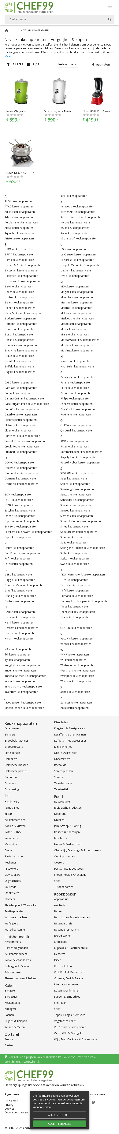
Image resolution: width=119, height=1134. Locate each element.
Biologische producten (68, 807)
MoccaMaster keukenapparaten (79, 340)
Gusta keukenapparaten (19, 601)
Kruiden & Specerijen (67, 832)
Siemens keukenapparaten (76, 516)
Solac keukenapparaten (74, 537)
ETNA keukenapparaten (19, 505)
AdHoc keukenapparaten (20, 212)
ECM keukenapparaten (18, 494)
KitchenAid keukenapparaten (77, 212)
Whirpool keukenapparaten (76, 681)
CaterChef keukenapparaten (22, 409)
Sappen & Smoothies (67, 996)
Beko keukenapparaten (19, 286)
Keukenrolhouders (16, 954)
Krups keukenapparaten (74, 228)
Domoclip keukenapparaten (22, 484)
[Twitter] (93, 1102)
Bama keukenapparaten (19, 260)
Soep (57, 881)
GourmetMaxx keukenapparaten (24, 585)
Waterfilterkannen (15, 929)
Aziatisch (59, 905)
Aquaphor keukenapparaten (22, 233)
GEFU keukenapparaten (19, 574)
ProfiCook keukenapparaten (77, 409)
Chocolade (60, 942)
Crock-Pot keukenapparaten (22, 446)
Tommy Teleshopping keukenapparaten (84, 601)
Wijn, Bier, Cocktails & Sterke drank (75, 1039)
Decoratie (60, 813)
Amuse (9, 1039)
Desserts (59, 954)
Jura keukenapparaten (73, 196)
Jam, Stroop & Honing (67, 826)
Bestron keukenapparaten (20, 297)
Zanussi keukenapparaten (76, 702)
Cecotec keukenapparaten (21, 420)
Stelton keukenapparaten (75, 558)
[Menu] (109, 7)
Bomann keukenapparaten (21, 324)
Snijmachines (13, 881)
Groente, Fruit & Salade (68, 978)
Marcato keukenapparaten (76, 297)
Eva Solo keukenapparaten (21, 526)
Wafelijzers (11, 923)
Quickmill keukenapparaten (76, 430)
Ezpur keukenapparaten (19, 537)
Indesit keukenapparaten (20, 681)
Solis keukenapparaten (74, 542)
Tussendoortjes (63, 887)
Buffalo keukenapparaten (20, 366)
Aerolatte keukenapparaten (21, 222)
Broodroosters (14, 746)
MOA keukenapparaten (74, 286)
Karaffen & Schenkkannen (70, 734)
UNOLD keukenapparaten (76, 628)
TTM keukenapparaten (74, 580)
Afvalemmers (13, 942)
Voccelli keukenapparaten (75, 644)
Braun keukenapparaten (19, 356)
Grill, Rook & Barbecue (68, 972)
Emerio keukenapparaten (20, 516)
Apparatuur (61, 899)
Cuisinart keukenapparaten (21, 452)
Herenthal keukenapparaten (22, 628)
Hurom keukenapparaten (20, 638)
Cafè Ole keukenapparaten (21, 388)
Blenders (10, 734)
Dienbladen (61, 722)
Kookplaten (12, 838)
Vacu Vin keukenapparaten (76, 638)
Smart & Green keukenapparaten (80, 521)
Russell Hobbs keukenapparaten (80, 462)
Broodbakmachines (16, 740)
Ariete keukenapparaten (19, 238)
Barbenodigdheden (16, 948)
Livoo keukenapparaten (74, 276)
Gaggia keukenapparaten (20, 580)
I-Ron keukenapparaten (19, 649)
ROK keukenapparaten (74, 441)
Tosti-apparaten (14, 911)
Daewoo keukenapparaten (21, 468)
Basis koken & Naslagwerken (72, 917)
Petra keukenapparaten (74, 388)
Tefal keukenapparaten (74, 590)
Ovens (8, 850)
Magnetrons (12, 844)
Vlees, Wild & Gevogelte (68, 1033)
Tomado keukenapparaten (76, 596)
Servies (58, 777)
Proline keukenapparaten (75, 414)
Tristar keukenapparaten (75, 617)
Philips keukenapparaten (75, 398)
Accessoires (12, 728)
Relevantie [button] (65, 64)
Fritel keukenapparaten (19, 564)
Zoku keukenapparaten (74, 708)
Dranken (59, 820)
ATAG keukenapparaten (19, 206)
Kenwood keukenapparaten (77, 206)
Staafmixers (12, 893)
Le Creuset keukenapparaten (78, 254)
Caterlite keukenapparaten (21, 414)
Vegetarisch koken (65, 1021)
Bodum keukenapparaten (20, 318)
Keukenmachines (15, 820)
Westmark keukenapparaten (77, 670)
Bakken (58, 911)
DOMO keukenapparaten (20, 462)
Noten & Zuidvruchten (67, 844)
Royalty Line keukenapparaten (78, 457)
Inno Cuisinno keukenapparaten (24, 686)
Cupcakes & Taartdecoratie (71, 948)
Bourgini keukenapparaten (21, 345)
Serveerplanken (63, 771)
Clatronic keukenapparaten (21, 425)
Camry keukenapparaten (20, 393)
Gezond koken (63, 966)
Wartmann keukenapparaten (77, 665)
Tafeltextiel (61, 789)
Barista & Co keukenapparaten (23, 265)
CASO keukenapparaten (19, 382)
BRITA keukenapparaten (19, 254)
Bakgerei (10, 990)
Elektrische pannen (16, 771)
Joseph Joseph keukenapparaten (24, 708)
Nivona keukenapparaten (75, 361)
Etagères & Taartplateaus (70, 728)
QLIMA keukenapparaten (75, 425)
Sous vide (10, 887)
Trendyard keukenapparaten (77, 612)
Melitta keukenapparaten (75, 313)
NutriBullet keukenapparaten (77, 366)
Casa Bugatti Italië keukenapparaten (27, 404)
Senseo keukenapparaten (75, 510)
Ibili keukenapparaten (18, 654)
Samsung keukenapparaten (77, 489)
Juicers (9, 813)
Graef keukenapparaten (19, 590)
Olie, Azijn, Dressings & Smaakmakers (77, 850)
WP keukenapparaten (73, 660)
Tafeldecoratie (63, 783)
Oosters (59, 862)
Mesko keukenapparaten (75, 324)
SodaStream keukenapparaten (79, 532)
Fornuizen (11, 777)
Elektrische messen (16, 765)
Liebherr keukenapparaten (76, 270)
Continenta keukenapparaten (22, 436)
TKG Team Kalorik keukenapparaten (82, 574)
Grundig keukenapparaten (20, 596)
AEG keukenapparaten (18, 201)
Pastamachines (14, 856)
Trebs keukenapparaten (74, 606)
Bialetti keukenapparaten (20, 302)
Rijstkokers (11, 868)
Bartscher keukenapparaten (22, 270)
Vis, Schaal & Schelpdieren (70, 1027)
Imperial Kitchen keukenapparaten (25, 676)
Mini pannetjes (63, 746)
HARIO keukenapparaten (20, 612)
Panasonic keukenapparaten (77, 377)
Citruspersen (12, 753)
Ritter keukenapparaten (74, 446)
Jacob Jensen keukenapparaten (23, 702)
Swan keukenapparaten (74, 564)
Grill (7, 795)
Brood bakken (62, 935)
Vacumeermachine (16, 917)
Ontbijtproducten (64, 856)
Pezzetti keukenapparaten (76, 393)
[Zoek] (109, 19)
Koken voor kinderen (67, 990)
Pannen (9, 1015)
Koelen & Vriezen (15, 826)
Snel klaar (60, 1002)
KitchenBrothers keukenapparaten (81, 217)
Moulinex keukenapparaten (77, 350)
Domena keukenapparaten (21, 478)
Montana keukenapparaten (77, 345)
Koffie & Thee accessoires (70, 740)
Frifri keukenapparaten (18, 558)
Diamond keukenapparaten (21, 473)
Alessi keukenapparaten (19, 228)
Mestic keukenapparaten (75, 329)
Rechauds (11, 862)
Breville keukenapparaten (20, 361)
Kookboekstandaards (18, 960)
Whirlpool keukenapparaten (77, 676)
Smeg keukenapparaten (74, 526)
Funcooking (12, 789)
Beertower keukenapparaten (22, 281)
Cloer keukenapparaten (19, 430)
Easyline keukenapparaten (20, 510)
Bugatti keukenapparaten (20, 372)
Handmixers (12, 801)
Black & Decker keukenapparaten (25, 313)
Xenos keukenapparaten (75, 692)
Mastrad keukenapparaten (76, 302)
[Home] (7, 31)
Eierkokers (11, 759)
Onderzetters (62, 759)
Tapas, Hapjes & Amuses (69, 1015)
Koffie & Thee (13, 832)
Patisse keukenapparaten (75, 382)
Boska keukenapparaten (19, 340)
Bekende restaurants (67, 929)
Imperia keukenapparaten (20, 670)
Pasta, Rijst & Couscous (69, 868)
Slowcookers (12, 874)
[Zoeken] (55, 19)
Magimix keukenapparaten (76, 292)
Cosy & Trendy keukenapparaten (25, 441)
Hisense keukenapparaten (20, 633)
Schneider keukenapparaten (77, 500)
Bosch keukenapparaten (19, 334)
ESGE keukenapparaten (19, 500)
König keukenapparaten (74, 233)
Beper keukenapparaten (19, 292)
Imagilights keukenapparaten (22, 665)
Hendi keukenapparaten (19, 622)
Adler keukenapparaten (19, 217)
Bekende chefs (63, 923)
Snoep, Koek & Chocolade (70, 874)
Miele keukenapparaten (74, 334)
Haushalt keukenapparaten (21, 617)
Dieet (57, 960)
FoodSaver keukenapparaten (22, 553)
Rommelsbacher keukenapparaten (81, 452)
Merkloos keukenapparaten (77, 318)
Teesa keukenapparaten (75, 585)
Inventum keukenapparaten (21, 692)
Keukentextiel (13, 1002)
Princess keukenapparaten (76, 404)
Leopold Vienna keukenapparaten (80, 265)
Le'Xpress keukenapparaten (77, 260)
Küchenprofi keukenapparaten (78, 238)
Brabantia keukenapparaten (22, 350)
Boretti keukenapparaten (20, 329)
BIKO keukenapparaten (19, 249)
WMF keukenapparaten (74, 654)
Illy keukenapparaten (17, 660)
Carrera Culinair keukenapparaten (25, 398)
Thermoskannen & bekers (20, 978)
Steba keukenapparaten (74, 553)
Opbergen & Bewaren (18, 966)
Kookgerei (11, 1009)
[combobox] (59, 19)
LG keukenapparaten (73, 249)
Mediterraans (62, 838)
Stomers (10, 899)
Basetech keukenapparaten (21, 276)
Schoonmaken (13, 972)
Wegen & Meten (15, 1027)
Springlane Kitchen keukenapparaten (82, 548)
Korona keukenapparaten (75, 222)
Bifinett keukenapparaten (20, 308)
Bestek (9, 1045)
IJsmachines (12, 807)
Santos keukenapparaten (75, 494)
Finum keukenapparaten (19, 548)
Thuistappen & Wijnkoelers (21, 905)
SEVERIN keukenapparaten (76, 473)
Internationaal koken (66, 984)
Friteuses (10, 783)
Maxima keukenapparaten (76, 308)
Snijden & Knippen (16, 1021)
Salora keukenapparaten (75, 484)
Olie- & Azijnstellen (65, 753)
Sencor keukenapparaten (75, 505)
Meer (8, 56)
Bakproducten (62, 801)
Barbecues (11, 996)
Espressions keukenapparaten (23, 521)
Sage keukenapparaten (74, 478)
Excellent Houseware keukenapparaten (28, 532)
